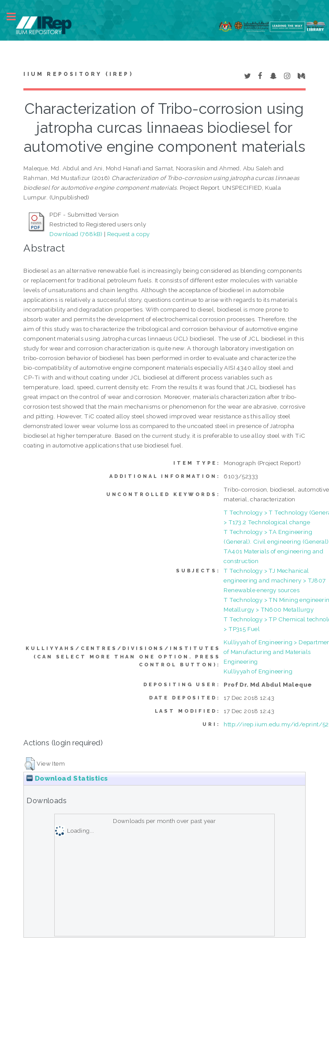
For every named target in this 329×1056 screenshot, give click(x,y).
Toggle (16, 16)
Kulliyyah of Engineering (258, 671)
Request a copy (128, 233)
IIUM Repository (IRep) (78, 74)
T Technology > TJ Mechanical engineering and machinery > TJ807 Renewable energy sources (274, 580)
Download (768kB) (75, 233)
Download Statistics (67, 778)
